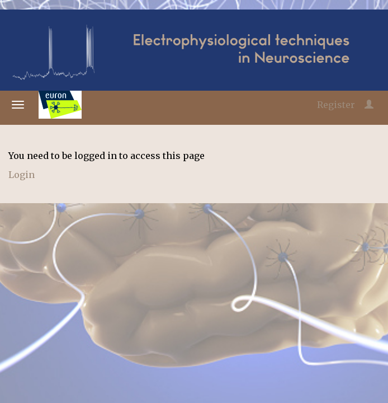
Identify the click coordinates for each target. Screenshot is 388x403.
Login (21, 174)
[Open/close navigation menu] (18, 104)
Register (336, 104)
